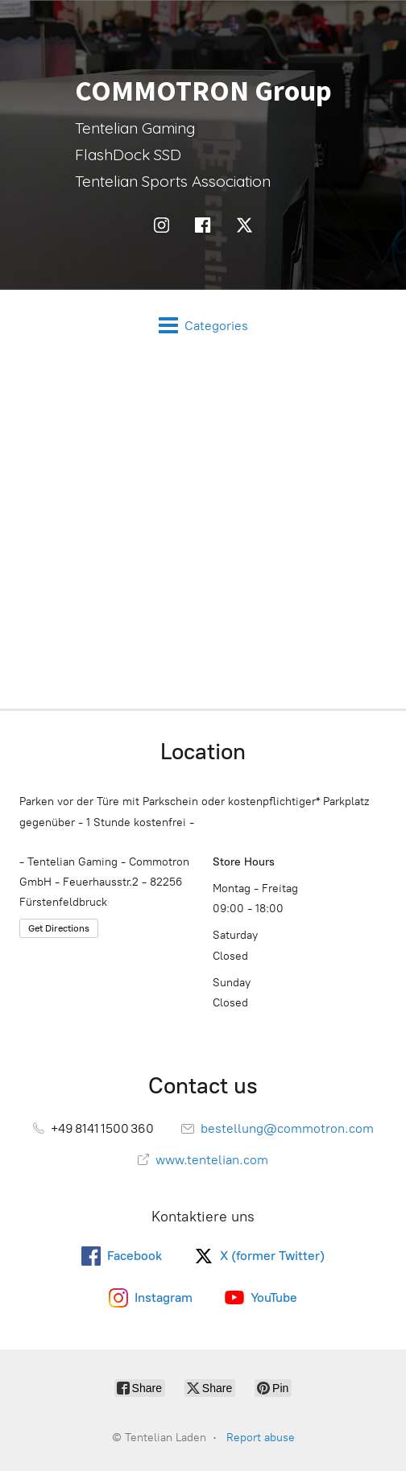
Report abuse (260, 1437)
